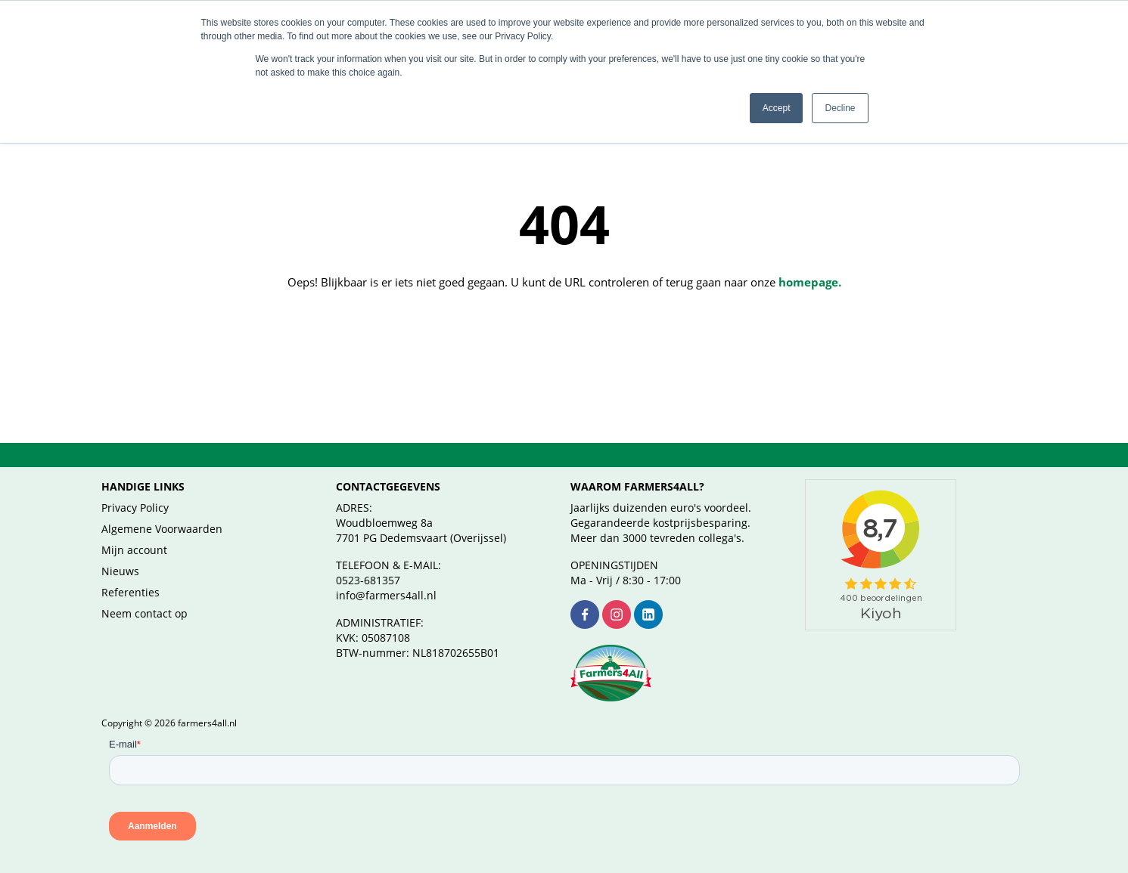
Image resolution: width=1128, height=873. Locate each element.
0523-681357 (368, 562)
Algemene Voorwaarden (161, 510)
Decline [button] (840, 108)
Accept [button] (777, 108)
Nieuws (120, 553)
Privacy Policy (135, 489)
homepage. (809, 263)
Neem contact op (144, 595)
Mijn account (134, 532)
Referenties (130, 574)
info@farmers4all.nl (386, 577)
